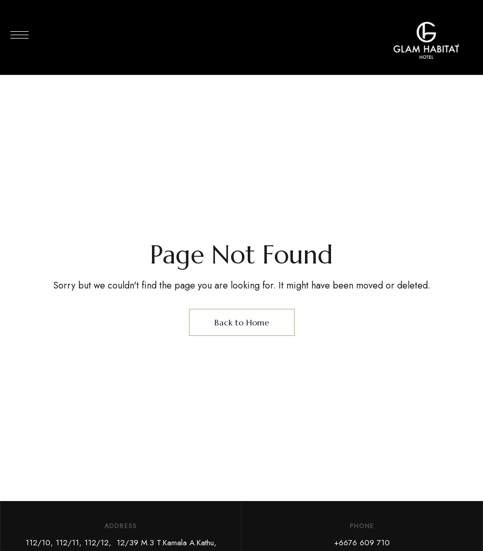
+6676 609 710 (362, 542)
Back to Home (241, 322)
